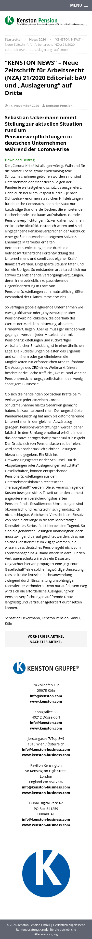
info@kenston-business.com (46, 749)
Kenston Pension (59, 105)
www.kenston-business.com (46, 755)
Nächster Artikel (46, 641)
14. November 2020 (24, 105)
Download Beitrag (20, 160)
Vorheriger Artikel (46, 636)
